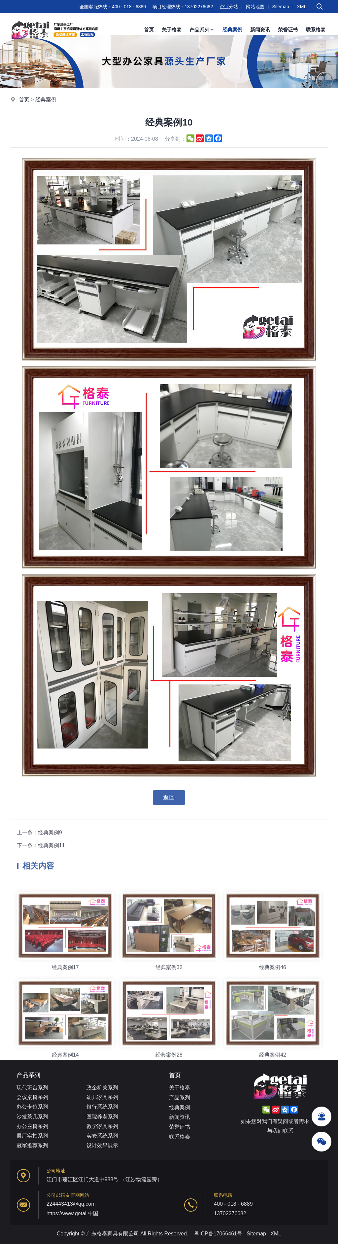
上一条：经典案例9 (39, 847)
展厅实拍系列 (32, 1136)
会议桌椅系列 (32, 1097)
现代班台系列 (32, 1087)
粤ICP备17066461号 (218, 1233)
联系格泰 (315, 29)
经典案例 (232, 29)
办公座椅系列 (32, 1126)
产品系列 (202, 30)
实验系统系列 (102, 1136)
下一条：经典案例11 (41, 860)
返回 (169, 803)
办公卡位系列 (32, 1107)
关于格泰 (172, 29)
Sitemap (280, 6)
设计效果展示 (102, 1145)
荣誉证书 (288, 29)
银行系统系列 (102, 1107)
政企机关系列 (102, 1087)
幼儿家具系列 (102, 1097)
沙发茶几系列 (32, 1116)
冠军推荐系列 (32, 1145)
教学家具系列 (102, 1126)
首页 (149, 29)
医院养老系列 (102, 1116)
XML (301, 6)
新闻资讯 (260, 29)
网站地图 (255, 6)
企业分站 (229, 6)
